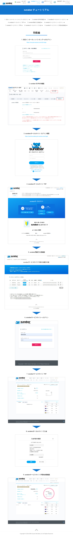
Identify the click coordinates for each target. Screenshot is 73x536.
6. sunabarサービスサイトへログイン (54, 22)
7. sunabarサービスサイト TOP (14, 25)
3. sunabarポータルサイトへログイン (58, 19)
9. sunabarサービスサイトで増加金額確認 (56, 25)
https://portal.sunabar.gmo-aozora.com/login (36, 136)
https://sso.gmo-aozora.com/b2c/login (36, 42)
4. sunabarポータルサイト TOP (17, 22)
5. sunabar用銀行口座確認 (35, 22)
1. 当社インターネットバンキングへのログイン (17, 19)
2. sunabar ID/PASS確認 (39, 19)
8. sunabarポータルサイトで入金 (34, 25)
